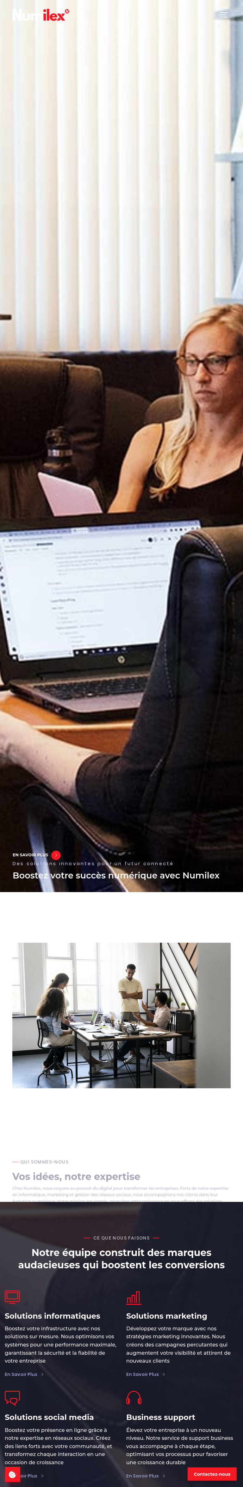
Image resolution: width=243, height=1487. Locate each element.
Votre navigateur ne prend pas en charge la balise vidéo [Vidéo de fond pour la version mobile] (121, 446)
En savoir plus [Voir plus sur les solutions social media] (21, 1476)
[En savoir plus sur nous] (56, 855)
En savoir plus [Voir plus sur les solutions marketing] (143, 1374)
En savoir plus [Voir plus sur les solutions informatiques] (21, 1374)
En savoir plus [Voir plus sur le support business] (143, 1476)
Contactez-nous (212, 1474)
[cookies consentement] (12, 1474)
